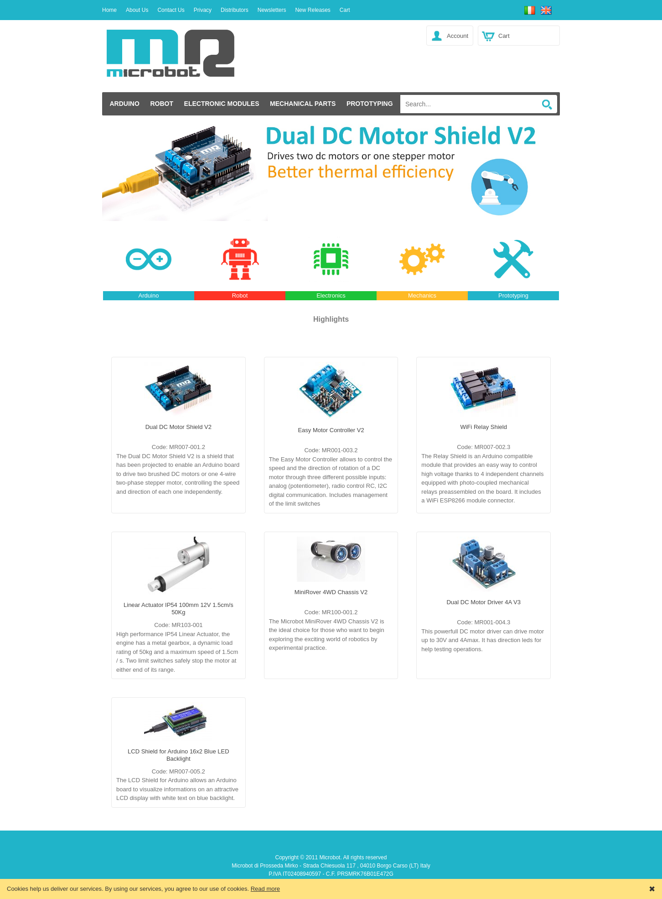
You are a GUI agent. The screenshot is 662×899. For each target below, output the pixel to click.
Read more (265, 888)
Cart (504, 35)
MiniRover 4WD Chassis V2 (331, 592)
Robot (161, 103)
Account (457, 35)
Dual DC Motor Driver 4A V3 (483, 602)
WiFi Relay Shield (483, 426)
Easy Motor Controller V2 (331, 430)
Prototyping (370, 103)
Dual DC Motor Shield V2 (178, 426)
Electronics (331, 295)
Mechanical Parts (303, 103)
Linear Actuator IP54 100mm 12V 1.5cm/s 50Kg (178, 608)
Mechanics (422, 295)
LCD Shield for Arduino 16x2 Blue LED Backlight (178, 755)
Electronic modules (221, 103)
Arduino (124, 103)
